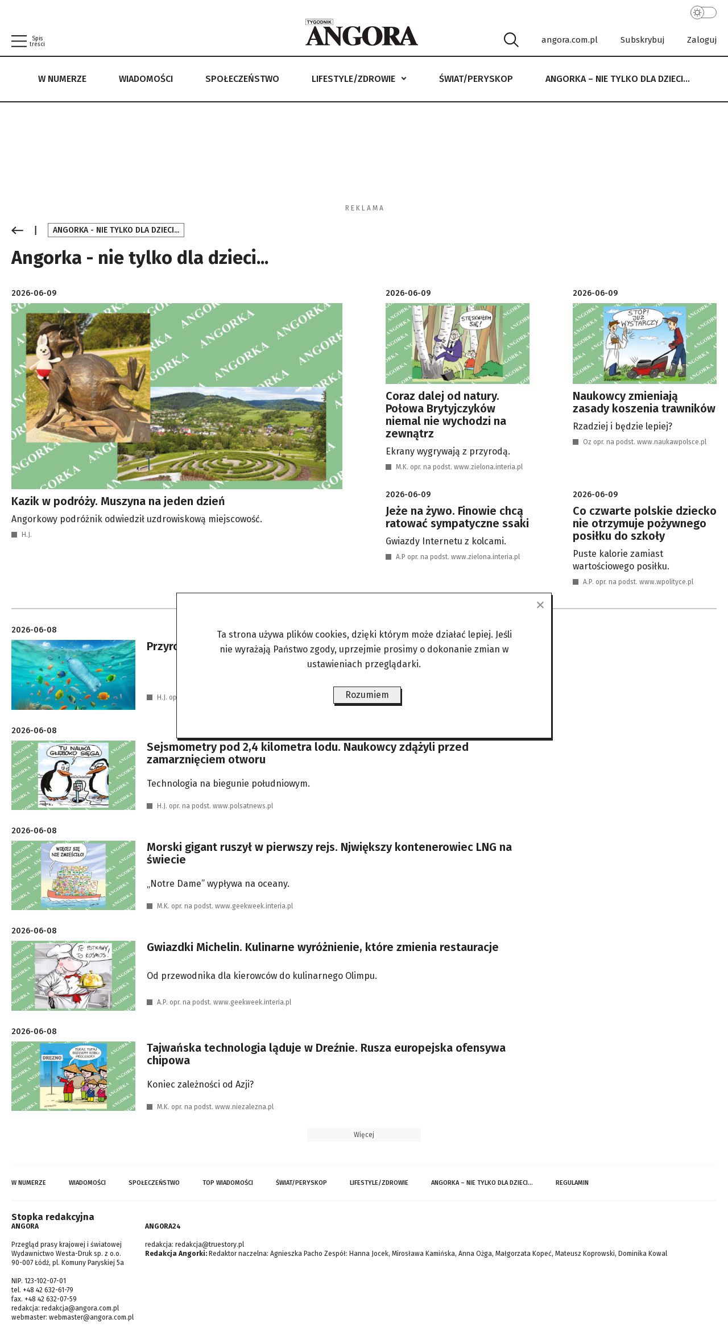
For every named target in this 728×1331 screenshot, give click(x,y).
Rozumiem (367, 694)
